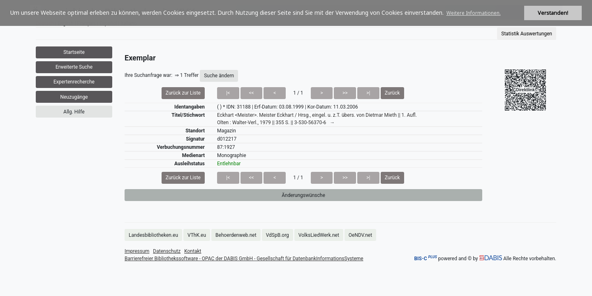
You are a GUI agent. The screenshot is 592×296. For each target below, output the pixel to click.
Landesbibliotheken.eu (153, 235)
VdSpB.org (277, 235)
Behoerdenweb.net (236, 235)
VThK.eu (196, 235)
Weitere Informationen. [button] (473, 12)
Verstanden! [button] (553, 12)
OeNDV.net (360, 235)
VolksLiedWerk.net (318, 235)
